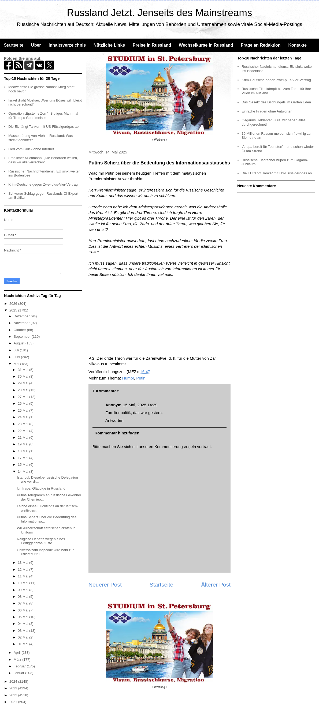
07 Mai (23, 603)
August (19, 343)
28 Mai (23, 390)
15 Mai (23, 465)
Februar (20, 666)
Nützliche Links (109, 45)
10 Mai (23, 583)
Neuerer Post (105, 584)
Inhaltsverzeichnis (67, 45)
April (18, 653)
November (22, 323)
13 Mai (23, 563)
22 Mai (23, 431)
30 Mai (23, 376)
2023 (13, 688)
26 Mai (23, 403)
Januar (19, 673)
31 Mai (23, 370)
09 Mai (23, 590)
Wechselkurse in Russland (206, 45)
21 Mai (23, 437)
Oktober (20, 330)
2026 (13, 304)
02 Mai (23, 637)
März (18, 660)
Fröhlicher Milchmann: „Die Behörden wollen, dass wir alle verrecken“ (43, 160)
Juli (17, 350)
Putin (140, 378)
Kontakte (297, 45)
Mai (17, 364)
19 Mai (23, 444)
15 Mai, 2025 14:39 (140, 405)
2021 (13, 702)
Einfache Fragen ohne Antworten (267, 111)
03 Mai (23, 631)
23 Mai (23, 424)
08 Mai (23, 597)
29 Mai (23, 383)
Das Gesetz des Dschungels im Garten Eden (276, 102)
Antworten (114, 420)
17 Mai (23, 458)
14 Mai (23, 471)
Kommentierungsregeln (175, 446)
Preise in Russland (152, 45)
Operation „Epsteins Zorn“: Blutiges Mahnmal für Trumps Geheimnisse (43, 115)
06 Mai (23, 610)
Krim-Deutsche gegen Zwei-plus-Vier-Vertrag (42, 184)
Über (36, 45)
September (23, 337)
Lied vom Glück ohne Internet (31, 149)
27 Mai (23, 397)
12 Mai (23, 570)
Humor (128, 378)
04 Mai (23, 624)
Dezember (22, 316)
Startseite (13, 45)
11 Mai (23, 576)
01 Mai (23, 644)
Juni (17, 357)
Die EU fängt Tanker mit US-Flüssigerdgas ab (43, 127)
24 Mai (23, 417)
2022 (13, 695)
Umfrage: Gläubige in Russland (41, 488)
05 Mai (23, 617)
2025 (13, 310)
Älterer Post (216, 584)
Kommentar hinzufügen (117, 433)
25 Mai (23, 410)
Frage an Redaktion (260, 45)
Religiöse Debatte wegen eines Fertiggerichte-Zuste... (41, 541)
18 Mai (23, 451)
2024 (13, 681)
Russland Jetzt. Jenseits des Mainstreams (159, 12)
